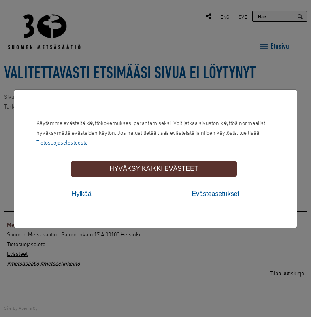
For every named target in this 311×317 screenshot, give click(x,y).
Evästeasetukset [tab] (215, 193)
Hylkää (82, 193)
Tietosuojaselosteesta (62, 142)
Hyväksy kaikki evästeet (153, 168)
